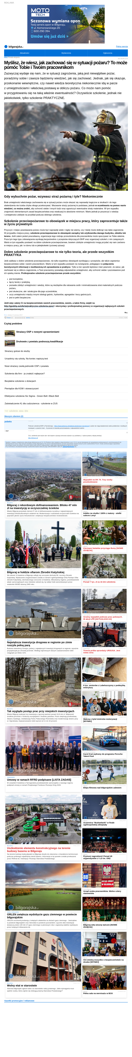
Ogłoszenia (107, 53)
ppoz (21, 411)
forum (10, 317)
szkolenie (13, 411)
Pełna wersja (122, 46)
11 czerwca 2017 (31, 430)
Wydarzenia (66, 53)
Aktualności (24, 53)
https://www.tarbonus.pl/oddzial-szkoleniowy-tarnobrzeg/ (72, 426)
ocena (30, 317)
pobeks (8, 422)
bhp (26, 411)
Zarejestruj (71, 446)
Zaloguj (65, 446)
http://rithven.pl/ (33, 438)
